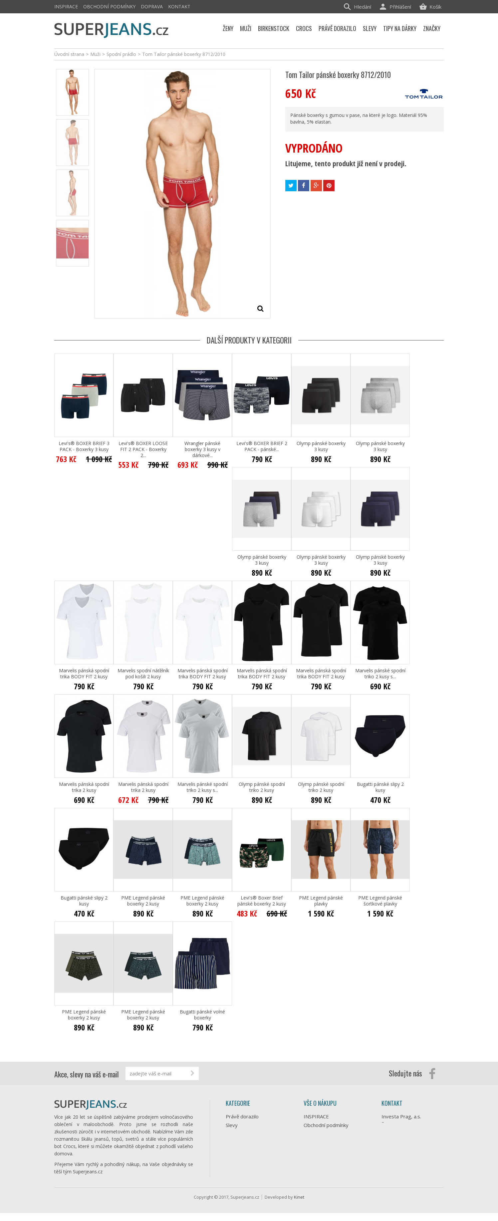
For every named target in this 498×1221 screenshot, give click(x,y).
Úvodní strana (69, 54)
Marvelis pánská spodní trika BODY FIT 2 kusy (84, 674)
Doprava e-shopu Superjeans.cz (324, 1137)
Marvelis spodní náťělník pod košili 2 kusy (143, 674)
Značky (233, 1177)
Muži (231, 1151)
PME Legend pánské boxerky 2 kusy (143, 901)
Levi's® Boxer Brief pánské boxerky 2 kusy (261, 901)
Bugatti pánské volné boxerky (202, 1015)
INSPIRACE (66, 6)
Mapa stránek (319, 1175)
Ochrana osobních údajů (331, 1149)
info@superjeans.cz (414, 1147)
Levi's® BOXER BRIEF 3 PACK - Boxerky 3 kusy (84, 446)
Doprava (152, 6)
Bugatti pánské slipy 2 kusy (380, 787)
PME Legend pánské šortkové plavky (380, 901)
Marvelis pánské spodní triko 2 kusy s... (380, 674)
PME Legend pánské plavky (321, 901)
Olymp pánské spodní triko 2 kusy (262, 787)
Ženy (231, 1142)
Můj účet (314, 1166)
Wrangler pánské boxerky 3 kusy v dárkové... (202, 449)
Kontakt (179, 6)
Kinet (299, 1205)
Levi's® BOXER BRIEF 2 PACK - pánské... (261, 446)
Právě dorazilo (242, 1116)
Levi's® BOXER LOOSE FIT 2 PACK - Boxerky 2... (143, 449)
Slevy (232, 1125)
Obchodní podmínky (109, 6)
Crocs (232, 1159)
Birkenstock (239, 1168)
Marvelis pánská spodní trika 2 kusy (84, 787)
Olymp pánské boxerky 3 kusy (321, 446)
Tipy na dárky (241, 1133)
